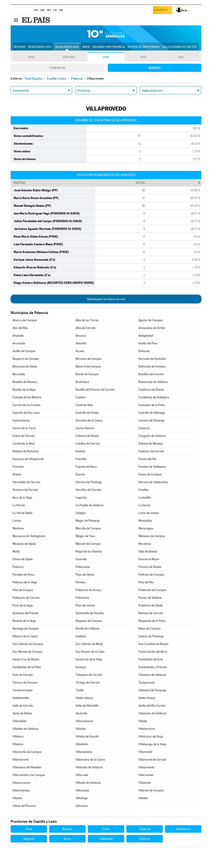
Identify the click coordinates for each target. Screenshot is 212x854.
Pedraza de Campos (151, 574)
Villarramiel (145, 775)
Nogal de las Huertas (89, 551)
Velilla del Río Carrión (151, 705)
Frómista (18, 466)
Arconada (18, 343)
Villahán (81, 728)
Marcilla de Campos (88, 528)
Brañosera (82, 382)
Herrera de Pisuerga (89, 482)
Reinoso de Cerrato (150, 613)
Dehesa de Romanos (25, 451)
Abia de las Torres (87, 320)
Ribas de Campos (149, 628)
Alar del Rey (20, 328)
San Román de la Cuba (90, 651)
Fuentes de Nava (86, 466)
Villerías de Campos (151, 790)
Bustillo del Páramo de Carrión (95, 389)
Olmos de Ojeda (22, 559)
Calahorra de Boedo (151, 389)
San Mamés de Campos (27, 651)
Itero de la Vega (22, 497)
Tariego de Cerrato (88, 682)
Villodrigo (82, 798)
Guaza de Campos (149, 474)
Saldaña (81, 636)
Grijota (16, 474)
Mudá (16, 551)
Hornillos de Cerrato (88, 489)
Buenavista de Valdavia (153, 382)
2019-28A (69, 57)
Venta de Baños (22, 713)
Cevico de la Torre (24, 428)
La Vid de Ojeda (22, 513)
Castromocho (21, 420)
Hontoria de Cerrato (25, 489)
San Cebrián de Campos (27, 644)
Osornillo (81, 559)
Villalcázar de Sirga (150, 736)
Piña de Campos (22, 590)
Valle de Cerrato (22, 705)
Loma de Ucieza (148, 513)
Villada (142, 721)
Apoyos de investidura (144, 47)
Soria (67, 838)
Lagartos (81, 497)
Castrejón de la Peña (151, 405)
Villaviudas (82, 790)
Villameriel (145, 752)
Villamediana (84, 752)
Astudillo (81, 343)
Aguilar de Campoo (150, 320)
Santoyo (81, 667)
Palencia (18, 567)
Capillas (81, 397)
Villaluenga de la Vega (152, 744)
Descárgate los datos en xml (106, 299)
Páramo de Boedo (149, 567)
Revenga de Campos (25, 628)
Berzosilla (18, 374)
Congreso (57, 68)
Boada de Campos (87, 374)
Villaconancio (84, 721)
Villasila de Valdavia (88, 782)
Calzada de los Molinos (26, 397)
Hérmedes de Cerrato (26, 482)
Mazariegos (145, 528)
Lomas (16, 520)
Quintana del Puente (25, 613)
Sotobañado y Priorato (152, 667)
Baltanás (144, 351)
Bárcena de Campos (88, 358)
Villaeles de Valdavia (25, 728)
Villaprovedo (146, 767)
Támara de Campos (24, 682)
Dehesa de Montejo (150, 443)
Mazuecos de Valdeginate (28, 536)
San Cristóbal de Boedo (153, 644)
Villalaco (17, 736)
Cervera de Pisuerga (151, 420)
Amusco (81, 335)
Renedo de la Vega (24, 621)
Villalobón (82, 744)
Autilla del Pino (147, 343)
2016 (106, 57)
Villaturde (144, 782)
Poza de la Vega (22, 605)
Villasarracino (21, 782)
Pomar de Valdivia (149, 597)
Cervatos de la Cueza (89, 420)
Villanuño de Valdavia (89, 767)
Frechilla (81, 459)
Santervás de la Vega (89, 659)
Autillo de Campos (23, 351)
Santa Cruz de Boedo (25, 659)
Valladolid (106, 838)
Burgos (67, 829)
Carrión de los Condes (26, 405)
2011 (180, 57)
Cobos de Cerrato (23, 436)
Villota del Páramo (24, 806)
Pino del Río (145, 582)
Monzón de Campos (88, 543)
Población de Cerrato (25, 597)
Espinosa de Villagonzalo (28, 459)
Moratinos (144, 543)
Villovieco (82, 806)
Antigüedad (145, 335)
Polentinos (82, 597)
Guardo (80, 474)
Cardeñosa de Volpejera (153, 397)
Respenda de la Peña (151, 621)
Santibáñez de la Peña (26, 667)
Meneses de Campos (151, 536)
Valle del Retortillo (87, 705)
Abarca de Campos (24, 320)
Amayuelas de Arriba (151, 328)
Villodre (17, 798)
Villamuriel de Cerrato (152, 759)
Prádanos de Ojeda (150, 605)
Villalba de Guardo (87, 736)
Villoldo (143, 798)
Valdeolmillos (20, 698)
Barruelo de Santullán (152, 358)
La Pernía (18, 505)
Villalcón (17, 744)
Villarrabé (82, 775)
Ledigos (81, 513)
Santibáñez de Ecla (150, 659)
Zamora (144, 838)
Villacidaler (19, 721)
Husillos (143, 489)
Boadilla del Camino (151, 374)
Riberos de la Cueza (25, 636)
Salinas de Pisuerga (151, 636)
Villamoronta (20, 759)
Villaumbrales (21, 790)
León (106, 829)
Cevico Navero (85, 428)
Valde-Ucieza (146, 698)
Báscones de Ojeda (24, 366)
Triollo (80, 690)
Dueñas (80, 451)
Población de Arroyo (88, 590)
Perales (80, 582)
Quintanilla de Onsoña (90, 613)
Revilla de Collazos (87, 628)
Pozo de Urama (85, 605)
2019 (31, 57)
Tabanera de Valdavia (152, 674)
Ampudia (18, 335)
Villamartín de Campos (26, 752)
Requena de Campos (89, 621)
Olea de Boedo (147, 551)
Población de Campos (152, 590)
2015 (143, 57)
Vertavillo (81, 713)
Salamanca (183, 829)
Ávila (29, 829)
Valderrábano (84, 698)
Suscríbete (162, 10)
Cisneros (144, 428)
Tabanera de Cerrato (89, 674)
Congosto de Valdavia (152, 436)
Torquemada (146, 682)
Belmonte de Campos (152, 366)
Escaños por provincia (108, 47)
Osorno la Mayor (148, 559)
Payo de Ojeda (85, 574)
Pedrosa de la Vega (24, 582)
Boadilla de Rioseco (24, 382)
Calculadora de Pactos (179, 47)
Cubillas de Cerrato (88, 443)
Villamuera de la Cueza (90, 759)
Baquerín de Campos (25, 358)
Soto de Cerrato (22, 674)
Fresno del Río (147, 459)
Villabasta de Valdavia (152, 713)
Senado (154, 68)
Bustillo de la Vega (24, 389)
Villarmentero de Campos (28, 775)
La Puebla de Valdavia (90, 505)
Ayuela (80, 351)
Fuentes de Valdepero (152, 466)
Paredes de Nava (23, 574)
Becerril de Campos (88, 366)
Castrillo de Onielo (87, 412)
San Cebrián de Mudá (89, 644)
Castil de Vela (84, 405)
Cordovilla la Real (23, 443)
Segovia (28, 838)
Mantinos (18, 528)
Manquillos (145, 520)
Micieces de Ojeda (24, 543)
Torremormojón (22, 690)
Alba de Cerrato (86, 328)
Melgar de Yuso (85, 536)
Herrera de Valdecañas (153, 482)
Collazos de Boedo (87, 436)
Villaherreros (146, 728)
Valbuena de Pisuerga (152, 690)
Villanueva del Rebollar (27, 767)
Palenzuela (83, 567)
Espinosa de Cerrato (151, 451)
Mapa (86, 47)
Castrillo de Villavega (151, 412)
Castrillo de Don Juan (26, 412)
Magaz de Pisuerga (88, 520)
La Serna (144, 505)
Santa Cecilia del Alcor (152, 651)
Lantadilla (144, 497)
